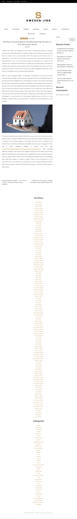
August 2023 (38, 271)
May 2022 (38, 302)
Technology (65, 29)
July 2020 (38, 338)
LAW (38, 469)
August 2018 (38, 386)
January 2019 (38, 375)
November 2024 (38, 240)
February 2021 (38, 323)
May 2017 (38, 415)
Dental (38, 440)
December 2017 (38, 400)
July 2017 (38, 411)
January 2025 (38, 236)
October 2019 (38, 356)
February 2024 (38, 259)
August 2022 (38, 296)
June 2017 (39, 413)
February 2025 (38, 233)
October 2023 (38, 267)
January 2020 (38, 350)
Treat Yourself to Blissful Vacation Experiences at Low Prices (65, 80)
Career (39, 436)
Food (38, 454)
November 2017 (38, 402)
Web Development (38, 502)
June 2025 (39, 225)
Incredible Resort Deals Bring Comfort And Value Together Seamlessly (65, 51)
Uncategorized (38, 498)
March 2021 (38, 321)
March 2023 (38, 281)
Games (38, 457)
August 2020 (38, 336)
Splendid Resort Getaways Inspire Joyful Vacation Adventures (64, 59)
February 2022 (38, 309)
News (38, 473)
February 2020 (38, 348)
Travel (38, 496)
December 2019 (38, 352)
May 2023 (38, 277)
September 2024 (38, 244)
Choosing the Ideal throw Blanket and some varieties (42, 181)
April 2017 (38, 417)
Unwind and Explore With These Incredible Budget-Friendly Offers (64, 72)
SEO (38, 484)
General (38, 459)
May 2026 (38, 202)
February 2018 (38, 396)
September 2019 (38, 359)
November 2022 (38, 290)
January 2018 (38, 398)
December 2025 (38, 213)
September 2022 (38, 294)
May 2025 (38, 227)
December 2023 (38, 263)
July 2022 (38, 298)
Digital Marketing (38, 442)
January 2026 (38, 211)
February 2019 (38, 373)
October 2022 (38, 292)
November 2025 (38, 215)
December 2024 (38, 238)
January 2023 (38, 286)
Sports (38, 492)
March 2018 (38, 394)
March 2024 (38, 256)
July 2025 (38, 223)
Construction (38, 438)
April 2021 (38, 319)
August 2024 (38, 246)
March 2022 (38, 306)
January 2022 (38, 311)
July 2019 (38, 363)
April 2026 (38, 204)
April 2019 (38, 369)
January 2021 (38, 325)
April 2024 (38, 254)
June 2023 (39, 275)
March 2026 (38, 206)
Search (58, 37)
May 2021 (38, 317)
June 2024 (39, 250)
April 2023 (38, 279)
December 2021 (38, 313)
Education (38, 444)
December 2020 (38, 327)
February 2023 (38, 284)
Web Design (38, 500)
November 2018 (38, 379)
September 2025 (38, 219)
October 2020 (38, 331)
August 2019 (38, 361)
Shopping (36, 29)
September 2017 (38, 406)
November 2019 (38, 354)
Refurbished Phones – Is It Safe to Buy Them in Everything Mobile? (14, 182)
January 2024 (38, 261)
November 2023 (38, 265)
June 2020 (39, 340)
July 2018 (38, 388)
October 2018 (38, 381)
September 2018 (38, 384)
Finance (54, 29)
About (3, 1)
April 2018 (38, 392)
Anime (38, 425)
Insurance (38, 467)
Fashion (38, 450)
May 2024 (38, 252)
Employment (38, 446)
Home (6, 29)
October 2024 (38, 242)
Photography (38, 479)
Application (38, 427)
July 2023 (38, 273)
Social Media (38, 488)
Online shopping (38, 475)
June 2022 (39, 300)
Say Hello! (24, 1)
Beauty (38, 432)
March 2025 (38, 231)
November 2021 (38, 315)
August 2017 (38, 409)
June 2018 (39, 390)
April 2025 (38, 229)
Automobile (38, 429)
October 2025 (38, 217)
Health (45, 29)
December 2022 (38, 288)
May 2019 (38, 367)
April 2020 (38, 344)
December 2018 (38, 377)
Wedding (38, 504)
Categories (10, 1)
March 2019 (38, 371)
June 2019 (39, 365)
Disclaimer (17, 1)
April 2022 (38, 304)
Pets (38, 477)
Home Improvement (38, 465)
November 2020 (38, 329)
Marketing (38, 471)
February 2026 (38, 208)
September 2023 (38, 269)
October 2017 (38, 404)
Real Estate (31, 33)
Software (38, 490)
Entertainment (38, 448)
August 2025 (38, 221)
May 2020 (38, 342)
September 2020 (38, 334)
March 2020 (38, 346)
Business (26, 29)
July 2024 (38, 248)
